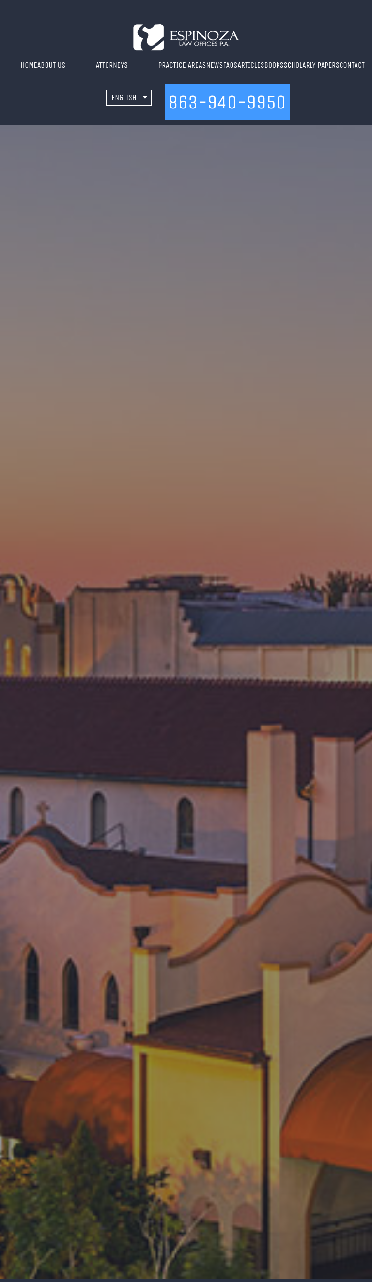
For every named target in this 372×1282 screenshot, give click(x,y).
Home (29, 65)
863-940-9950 (227, 102)
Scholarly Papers (312, 65)
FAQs (230, 65)
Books (274, 65)
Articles (250, 65)
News (214, 65)
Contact (352, 65)
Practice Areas (182, 65)
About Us (51, 65)
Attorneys (112, 65)
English (124, 97)
